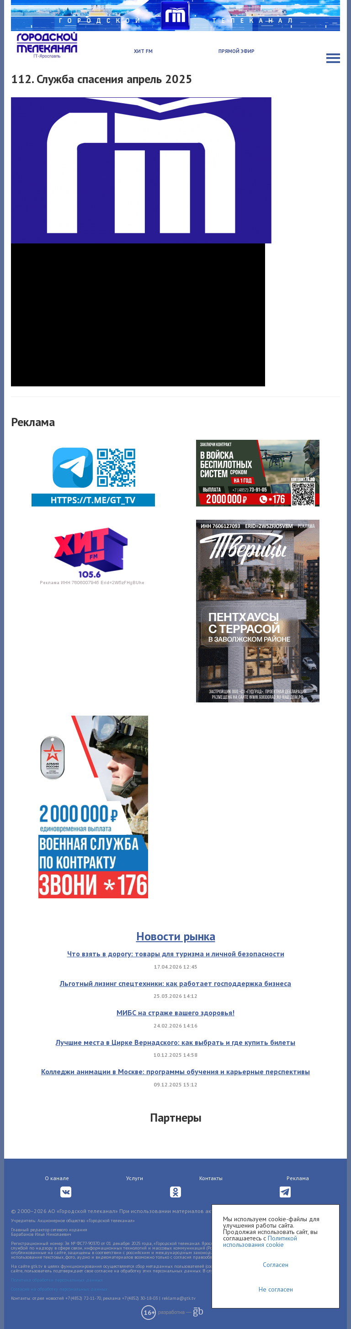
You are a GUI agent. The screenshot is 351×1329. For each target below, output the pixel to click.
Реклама (298, 1178)
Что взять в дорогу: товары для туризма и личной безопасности (175, 953)
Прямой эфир (236, 51)
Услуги (134, 1178)
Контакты (211, 1178)
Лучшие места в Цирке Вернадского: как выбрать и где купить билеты (175, 1042)
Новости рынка (175, 936)
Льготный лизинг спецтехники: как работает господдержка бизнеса (175, 983)
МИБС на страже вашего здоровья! (175, 1012)
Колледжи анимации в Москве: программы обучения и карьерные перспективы (175, 1071)
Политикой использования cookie (260, 1241)
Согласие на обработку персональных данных (59, 1289)
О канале (57, 1178)
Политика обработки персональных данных (57, 1280)
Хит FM (143, 51)
